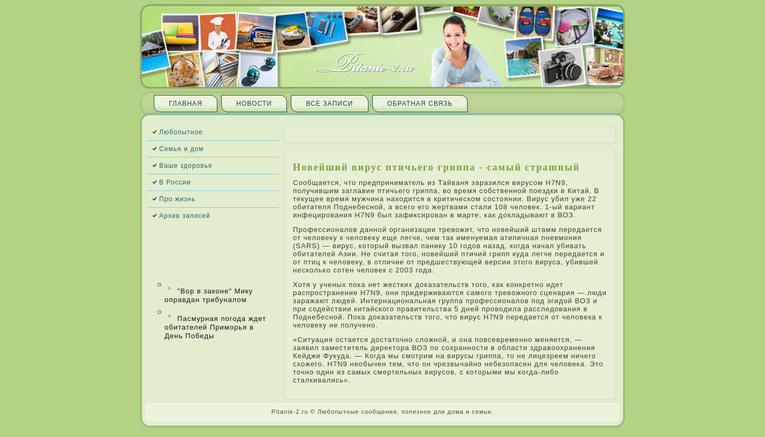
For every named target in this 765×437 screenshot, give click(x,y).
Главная (185, 103)
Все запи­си (329, 103)
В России (175, 182)
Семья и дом (181, 149)
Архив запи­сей (184, 216)
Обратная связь (420, 103)
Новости (254, 103)
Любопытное (181, 132)
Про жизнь (177, 199)
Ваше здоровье (186, 165)
